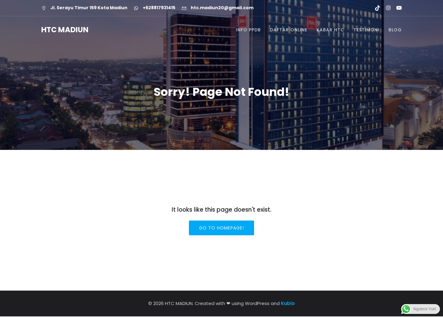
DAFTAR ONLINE (288, 30)
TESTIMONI (366, 30)
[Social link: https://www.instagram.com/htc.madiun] (385, 8)
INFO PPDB (248, 30)
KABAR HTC (330, 30)
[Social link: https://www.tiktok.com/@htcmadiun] (374, 8)
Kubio (288, 304)
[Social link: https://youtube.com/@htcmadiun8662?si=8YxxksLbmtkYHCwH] (396, 8)
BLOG (395, 30)
